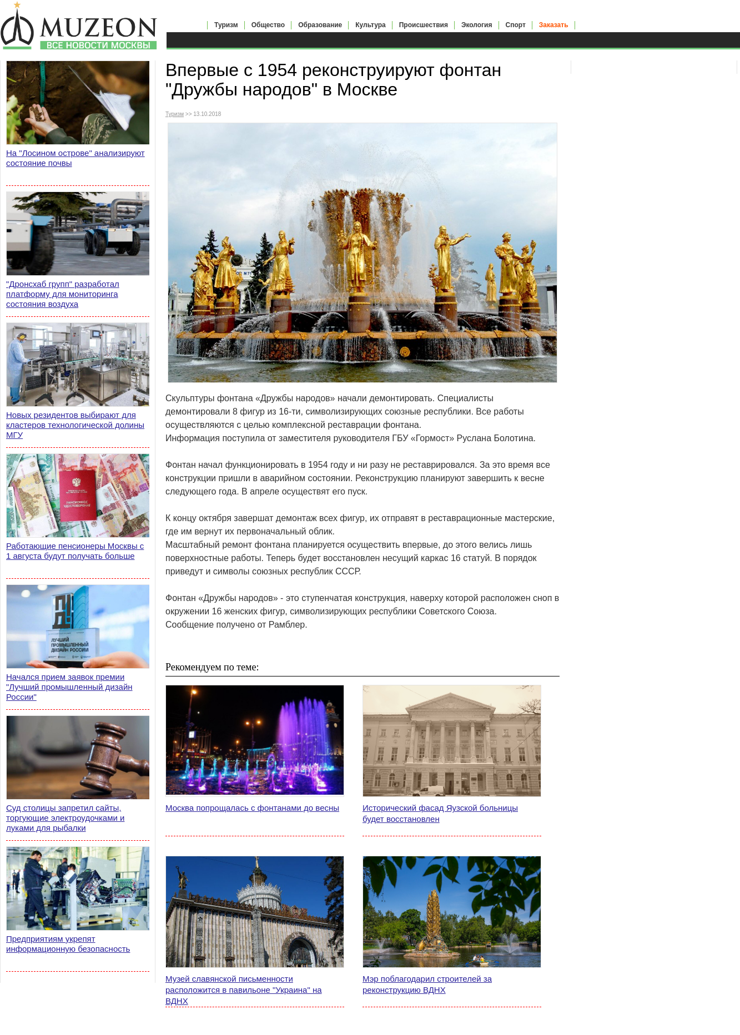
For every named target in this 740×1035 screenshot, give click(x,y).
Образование (320, 25)
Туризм (226, 25)
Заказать (553, 25)
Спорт (516, 25)
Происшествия (423, 25)
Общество (268, 25)
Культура (370, 25)
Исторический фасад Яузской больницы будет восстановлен (440, 813)
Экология (476, 25)
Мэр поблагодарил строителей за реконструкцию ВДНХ (427, 984)
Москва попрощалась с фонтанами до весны (252, 807)
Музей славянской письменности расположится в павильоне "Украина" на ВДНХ (243, 990)
